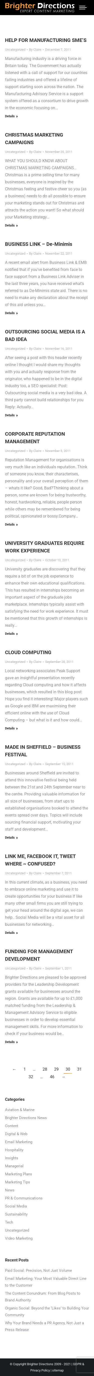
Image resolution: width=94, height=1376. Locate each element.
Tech (9, 1222)
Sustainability (16, 1214)
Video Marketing (19, 1238)
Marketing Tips (17, 1182)
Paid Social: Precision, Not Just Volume (38, 1270)
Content (11, 1126)
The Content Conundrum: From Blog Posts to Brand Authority (42, 1296)
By (35, 49)
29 (56, 1069)
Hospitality (14, 1150)
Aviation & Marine (20, 1110)
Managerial (14, 1166)
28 (45, 1069)
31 (79, 1069)
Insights (11, 1158)
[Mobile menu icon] (83, 7)
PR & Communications (24, 1198)
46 (52, 1076)
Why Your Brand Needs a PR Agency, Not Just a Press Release (44, 1326)
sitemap (58, 1370)
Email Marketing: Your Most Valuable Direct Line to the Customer (45, 1282)
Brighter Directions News (26, 1118)
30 (68, 1069)
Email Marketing (18, 1142)
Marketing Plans (18, 1174)
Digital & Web (16, 1134)
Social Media (16, 1206)
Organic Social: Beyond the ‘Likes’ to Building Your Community (47, 1311)
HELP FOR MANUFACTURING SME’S (45, 40)
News (10, 1190)
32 (31, 1076)
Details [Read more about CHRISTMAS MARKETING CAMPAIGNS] (10, 225)
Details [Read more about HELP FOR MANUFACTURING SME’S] (10, 116)
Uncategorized (15, 49)
